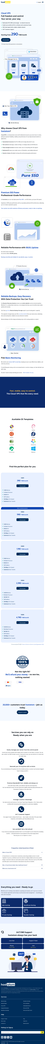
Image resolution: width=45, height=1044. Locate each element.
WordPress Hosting (30, 905)
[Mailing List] (42, 1032)
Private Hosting (7, 915)
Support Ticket (33, 941)
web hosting (32, 989)
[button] (43, 2)
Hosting (5, 988)
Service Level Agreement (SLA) (37, 644)
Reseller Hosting (29, 915)
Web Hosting (6, 905)
